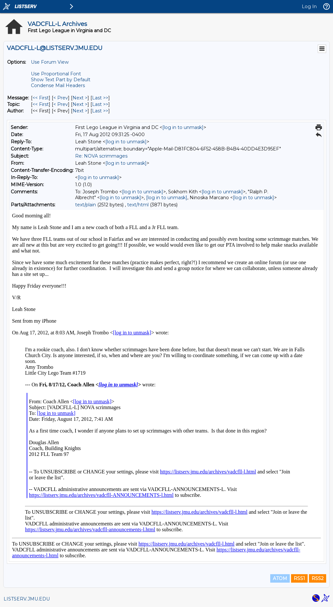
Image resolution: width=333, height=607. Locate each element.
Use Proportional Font (56, 74)
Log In (309, 6)
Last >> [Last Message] (100, 98)
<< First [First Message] (41, 98)
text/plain (85, 205)
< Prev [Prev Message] (60, 98)
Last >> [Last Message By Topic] (100, 104)
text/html (138, 205)
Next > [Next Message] (80, 98)
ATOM (280, 578)
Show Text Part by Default (60, 80)
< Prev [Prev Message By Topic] (60, 104)
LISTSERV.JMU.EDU (27, 599)
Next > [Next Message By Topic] (80, 104)
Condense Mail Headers (58, 85)
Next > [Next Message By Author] (80, 111)
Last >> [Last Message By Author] (100, 111)
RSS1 (299, 578)
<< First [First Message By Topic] (41, 104)
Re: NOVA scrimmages (101, 156)
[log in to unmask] (183, 127)
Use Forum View (50, 62)
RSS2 (318, 578)
